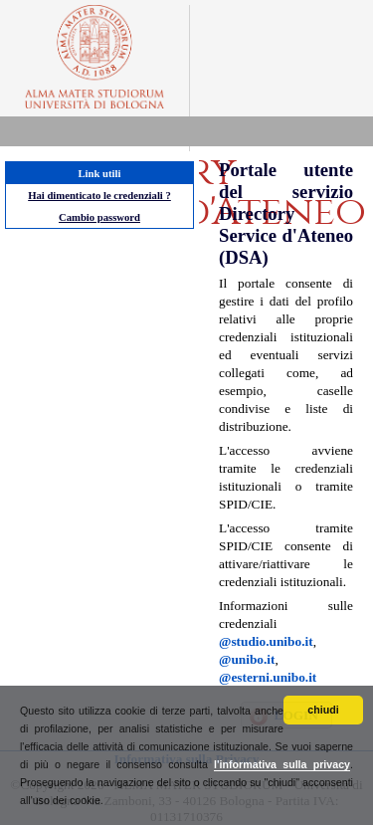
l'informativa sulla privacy (282, 764)
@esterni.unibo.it (267, 677)
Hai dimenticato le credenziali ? (99, 195)
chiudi (322, 710)
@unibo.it (247, 659)
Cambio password (99, 217)
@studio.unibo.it (266, 641)
